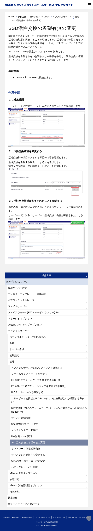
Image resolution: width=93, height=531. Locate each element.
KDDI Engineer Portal (42, 517)
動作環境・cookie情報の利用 (79, 517)
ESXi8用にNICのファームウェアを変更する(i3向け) (38, 386)
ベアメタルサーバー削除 (24, 467)
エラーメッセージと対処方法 (23, 504)
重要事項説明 (27, 517)
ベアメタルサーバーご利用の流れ (28, 337)
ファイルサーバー (17, 306)
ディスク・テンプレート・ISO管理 (27, 294)
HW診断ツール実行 (21, 436)
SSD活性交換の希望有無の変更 (28, 442)
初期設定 (14, 355)
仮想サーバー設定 (17, 287)
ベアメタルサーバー (19, 330)
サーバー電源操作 (21, 418)
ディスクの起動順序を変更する (28, 454)
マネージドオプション (20, 318)
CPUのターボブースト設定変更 (28, 461)
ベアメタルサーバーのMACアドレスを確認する (36, 367)
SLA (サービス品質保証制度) (47, 522)
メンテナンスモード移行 (24, 430)
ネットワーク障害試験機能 (25, 448)
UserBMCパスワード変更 (25, 424)
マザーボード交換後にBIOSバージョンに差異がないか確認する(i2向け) (48, 400)
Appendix (15, 491)
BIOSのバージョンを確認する (27, 392)
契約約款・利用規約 (11, 517)
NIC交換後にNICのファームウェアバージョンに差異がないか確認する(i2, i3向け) (49, 410)
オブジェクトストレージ (21, 300)
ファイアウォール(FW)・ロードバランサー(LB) (33, 312)
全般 (12, 343)
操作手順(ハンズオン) (17, 281)
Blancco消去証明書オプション (26, 485)
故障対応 (14, 479)
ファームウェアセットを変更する (29, 373)
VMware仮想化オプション (24, 473)
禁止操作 (13, 497)
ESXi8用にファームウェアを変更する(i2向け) (35, 380)
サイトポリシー (59, 517)
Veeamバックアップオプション (25, 324)
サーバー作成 (17, 349)
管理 (12, 361)
